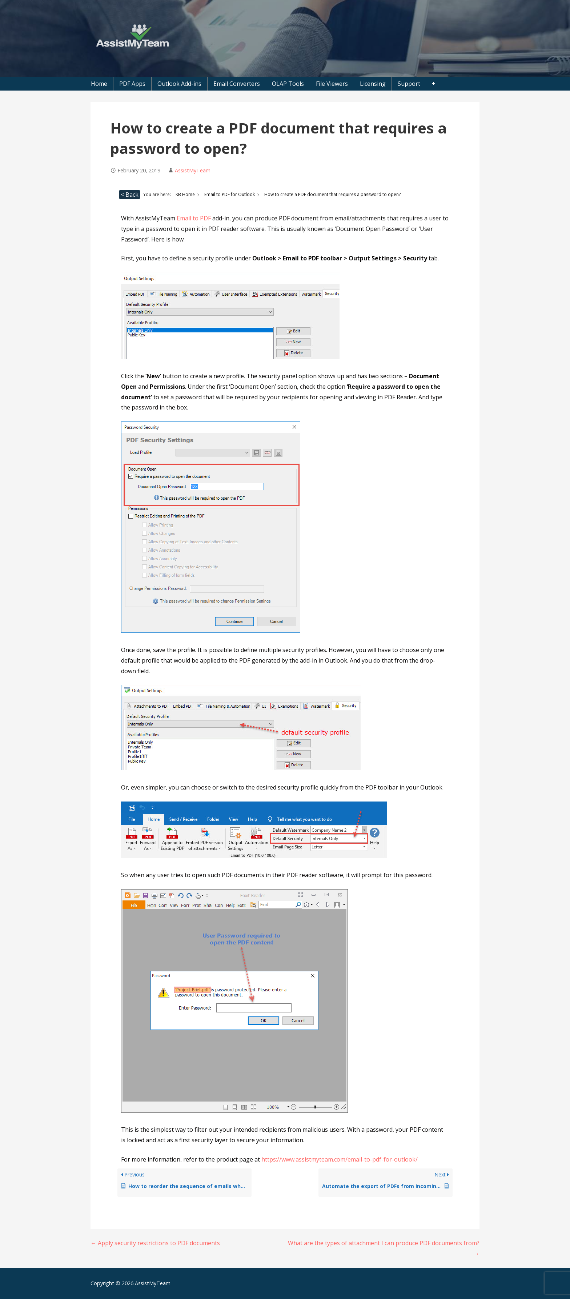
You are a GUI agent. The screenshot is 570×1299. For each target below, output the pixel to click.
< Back (130, 195)
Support (409, 84)
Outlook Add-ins (179, 84)
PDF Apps (132, 84)
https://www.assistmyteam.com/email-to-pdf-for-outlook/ (339, 1159)
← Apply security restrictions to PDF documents (155, 1243)
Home (99, 84)
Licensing (373, 84)
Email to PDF (194, 218)
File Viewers (332, 84)
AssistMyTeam (192, 170)
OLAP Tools (288, 84)
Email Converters (236, 84)
